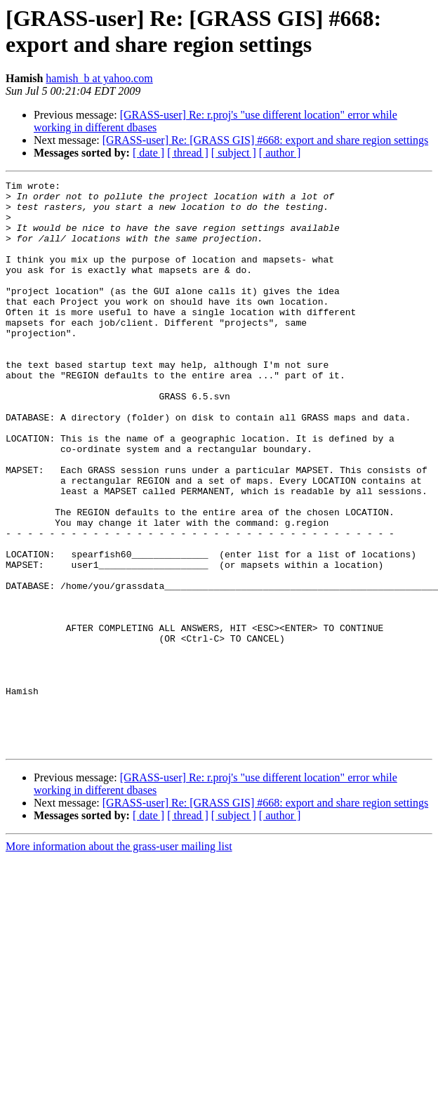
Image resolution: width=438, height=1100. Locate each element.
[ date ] (148, 153)
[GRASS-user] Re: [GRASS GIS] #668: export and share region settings (265, 140)
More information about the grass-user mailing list (119, 960)
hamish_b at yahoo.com (99, 78)
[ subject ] (233, 153)
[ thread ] (187, 153)
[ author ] (280, 153)
